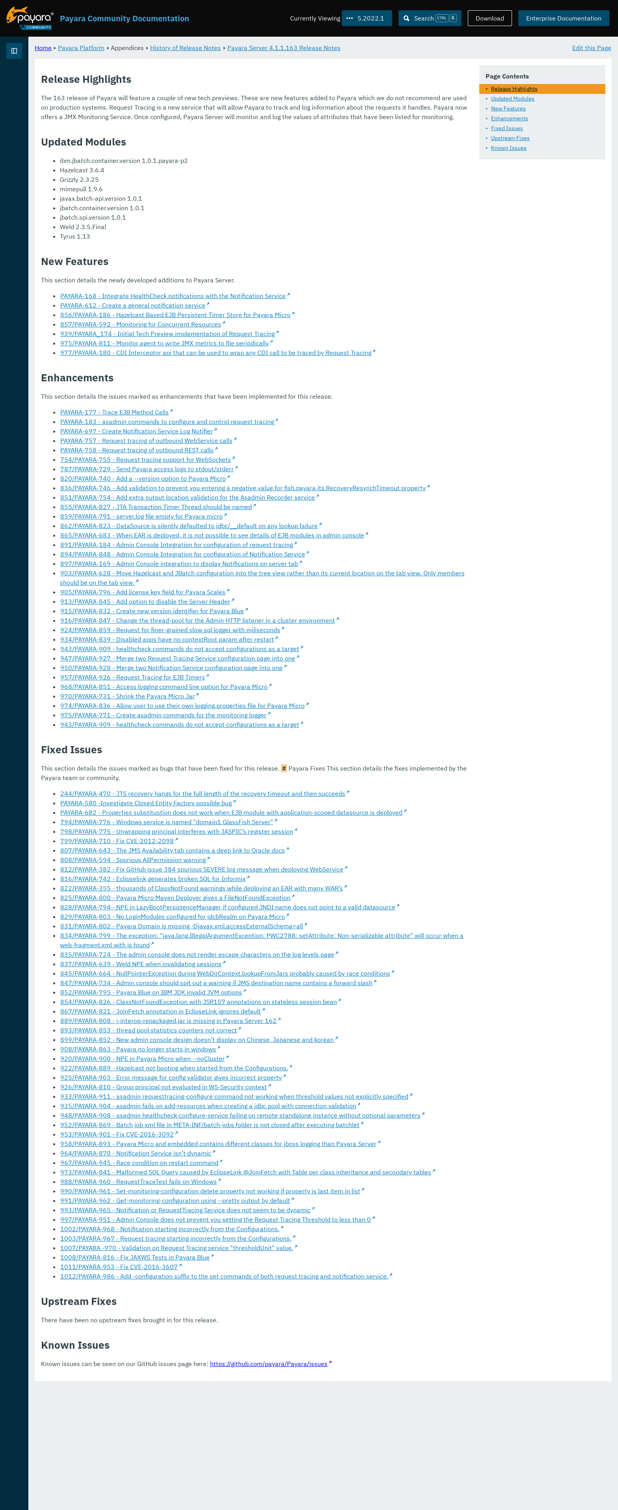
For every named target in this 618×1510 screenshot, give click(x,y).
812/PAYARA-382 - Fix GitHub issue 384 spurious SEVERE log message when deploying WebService (299, 907)
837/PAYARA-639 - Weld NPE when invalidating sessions (239, 1011)
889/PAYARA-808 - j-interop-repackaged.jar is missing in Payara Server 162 (266, 1086)
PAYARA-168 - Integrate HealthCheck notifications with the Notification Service (271, 305)
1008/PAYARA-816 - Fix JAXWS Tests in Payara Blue (233, 1370)
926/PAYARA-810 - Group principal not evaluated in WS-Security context (261, 1153)
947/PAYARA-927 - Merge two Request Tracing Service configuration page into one (275, 686)
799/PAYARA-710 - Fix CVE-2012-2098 (215, 878)
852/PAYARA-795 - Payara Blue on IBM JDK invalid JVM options (249, 1058)
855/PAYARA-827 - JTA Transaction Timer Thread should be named (254, 535)
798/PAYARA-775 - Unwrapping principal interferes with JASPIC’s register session (274, 869)
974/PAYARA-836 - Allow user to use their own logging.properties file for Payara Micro (280, 733)
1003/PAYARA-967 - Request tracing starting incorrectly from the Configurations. (273, 1351)
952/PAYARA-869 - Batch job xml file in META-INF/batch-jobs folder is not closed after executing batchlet (308, 1209)
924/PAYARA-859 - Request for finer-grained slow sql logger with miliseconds (268, 658)
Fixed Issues (507, 127)
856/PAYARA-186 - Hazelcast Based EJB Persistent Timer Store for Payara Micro (273, 324)
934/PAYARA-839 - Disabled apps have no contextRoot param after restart (265, 667)
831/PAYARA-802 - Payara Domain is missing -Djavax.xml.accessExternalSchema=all (279, 973)
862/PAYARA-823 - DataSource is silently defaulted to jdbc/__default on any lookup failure (287, 554)
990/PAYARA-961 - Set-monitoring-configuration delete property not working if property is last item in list (308, 1295)
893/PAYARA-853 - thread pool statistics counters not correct (246, 1096)
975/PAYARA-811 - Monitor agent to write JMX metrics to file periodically (262, 352)
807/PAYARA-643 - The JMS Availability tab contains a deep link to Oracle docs (270, 888)
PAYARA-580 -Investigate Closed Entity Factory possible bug (244, 831)
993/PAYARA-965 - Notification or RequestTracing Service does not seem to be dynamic (283, 1314)
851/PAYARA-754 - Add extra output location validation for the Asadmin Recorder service (285, 525)
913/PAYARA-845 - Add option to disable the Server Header (243, 629)
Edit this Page (591, 47)
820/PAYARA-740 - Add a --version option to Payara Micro (241, 497)
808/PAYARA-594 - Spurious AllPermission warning (231, 897)
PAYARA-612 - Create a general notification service (230, 314)
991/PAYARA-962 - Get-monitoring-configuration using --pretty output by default (273, 1304)
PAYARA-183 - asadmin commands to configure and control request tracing (265, 440)
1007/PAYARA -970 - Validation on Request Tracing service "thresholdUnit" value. (274, 1361)
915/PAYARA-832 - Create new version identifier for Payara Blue (250, 639)
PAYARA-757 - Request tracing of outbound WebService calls (244, 459)
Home (141, 47)
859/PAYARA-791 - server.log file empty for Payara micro (239, 544)
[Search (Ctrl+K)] (430, 18)
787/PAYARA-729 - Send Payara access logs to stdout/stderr (245, 487)
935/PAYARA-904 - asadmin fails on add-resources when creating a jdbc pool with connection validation (306, 1181)
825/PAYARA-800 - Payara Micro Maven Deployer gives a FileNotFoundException (273, 935)
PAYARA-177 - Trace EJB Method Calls (212, 431)
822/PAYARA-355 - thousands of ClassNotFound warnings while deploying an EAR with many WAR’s (299, 926)
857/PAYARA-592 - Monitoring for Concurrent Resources (238, 333)
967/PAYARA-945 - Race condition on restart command (237, 1257)
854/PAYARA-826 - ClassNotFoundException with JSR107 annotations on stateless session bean (296, 1067)
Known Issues (509, 147)
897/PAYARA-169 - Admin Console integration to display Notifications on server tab (277, 591)
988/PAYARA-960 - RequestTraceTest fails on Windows (236, 1285)
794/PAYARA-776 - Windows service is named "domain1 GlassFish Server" (264, 859)
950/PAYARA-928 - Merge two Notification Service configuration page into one (269, 696)
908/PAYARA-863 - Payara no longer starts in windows (236, 1115)
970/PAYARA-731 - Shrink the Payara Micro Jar (225, 724)
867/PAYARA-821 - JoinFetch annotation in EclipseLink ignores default (258, 1077)
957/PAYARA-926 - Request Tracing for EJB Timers (230, 705)
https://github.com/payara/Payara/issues (367, 1486)
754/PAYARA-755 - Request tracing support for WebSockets (243, 478)
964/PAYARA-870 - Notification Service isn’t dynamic (233, 1247)
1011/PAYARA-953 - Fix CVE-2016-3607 (217, 1380)
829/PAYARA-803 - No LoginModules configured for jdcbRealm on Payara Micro (270, 963)
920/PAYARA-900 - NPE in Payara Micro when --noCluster (240, 1124)
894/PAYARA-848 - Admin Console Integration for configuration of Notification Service (280, 582)
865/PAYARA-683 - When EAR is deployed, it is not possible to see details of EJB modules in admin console (310, 563)
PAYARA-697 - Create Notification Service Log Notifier (234, 450)
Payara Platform (31, 79)
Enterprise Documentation (563, 18)
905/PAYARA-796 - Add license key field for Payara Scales (241, 620)
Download (490, 18)
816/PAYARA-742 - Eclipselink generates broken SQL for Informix (251, 916)
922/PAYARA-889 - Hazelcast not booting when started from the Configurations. (272, 1134)
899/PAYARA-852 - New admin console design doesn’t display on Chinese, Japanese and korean (295, 1105)
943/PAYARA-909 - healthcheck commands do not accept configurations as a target (277, 677)
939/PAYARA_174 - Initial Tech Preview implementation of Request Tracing (265, 343)
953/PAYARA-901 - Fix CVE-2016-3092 (215, 1219)
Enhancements (509, 117)
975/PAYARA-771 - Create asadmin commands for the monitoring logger (261, 743)
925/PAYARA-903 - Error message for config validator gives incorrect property (269, 1143)
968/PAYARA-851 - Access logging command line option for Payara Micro (262, 715)
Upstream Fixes (510, 137)
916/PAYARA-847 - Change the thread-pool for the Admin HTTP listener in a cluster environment (295, 648)
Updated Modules (512, 98)
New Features (508, 108)
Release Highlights (514, 88)
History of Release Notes (283, 47)
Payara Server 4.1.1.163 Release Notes (382, 47)
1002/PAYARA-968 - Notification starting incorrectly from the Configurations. (268, 1342)
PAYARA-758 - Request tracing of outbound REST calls (235, 468)
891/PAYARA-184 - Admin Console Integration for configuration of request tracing (274, 573)
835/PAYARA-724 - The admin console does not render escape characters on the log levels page (295, 1001)
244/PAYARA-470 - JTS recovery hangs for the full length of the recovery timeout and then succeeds (300, 821)
